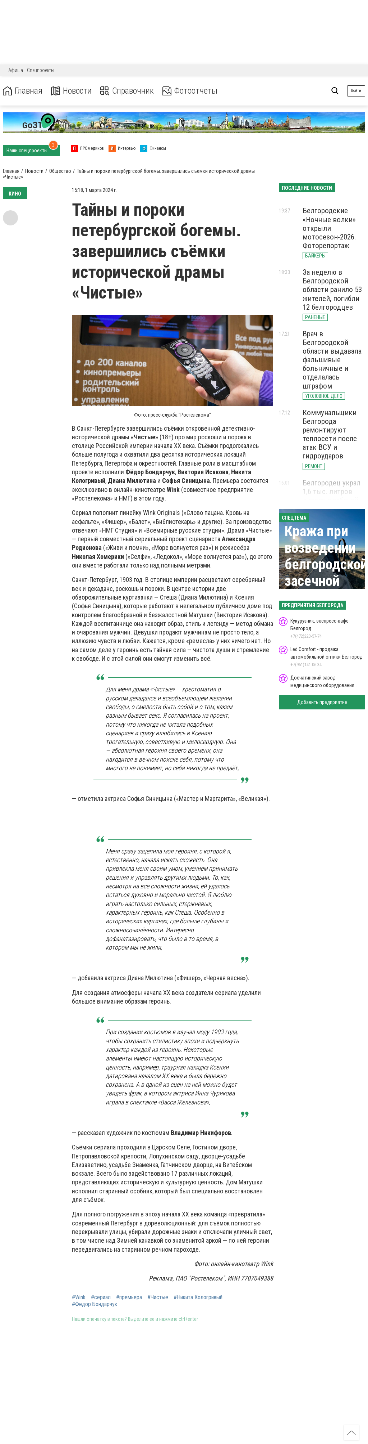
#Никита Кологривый (198, 1297)
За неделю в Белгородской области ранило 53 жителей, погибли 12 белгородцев (332, 289)
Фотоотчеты (189, 91)
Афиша (15, 70)
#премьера (129, 1297)
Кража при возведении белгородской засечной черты (326, 564)
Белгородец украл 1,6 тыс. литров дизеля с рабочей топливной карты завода (331, 500)
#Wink (79, 1297)
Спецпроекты (40, 70)
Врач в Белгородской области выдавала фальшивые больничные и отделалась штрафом (332, 359)
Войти (356, 90)
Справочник (127, 91)
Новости (71, 91)
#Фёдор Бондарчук (94, 1304)
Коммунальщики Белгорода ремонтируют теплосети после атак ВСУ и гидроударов (330, 434)
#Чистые (157, 1297)
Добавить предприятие (322, 702)
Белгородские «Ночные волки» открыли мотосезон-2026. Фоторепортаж (329, 228)
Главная (22, 91)
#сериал (101, 1297)
